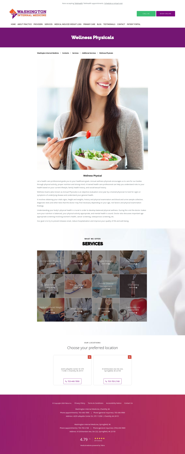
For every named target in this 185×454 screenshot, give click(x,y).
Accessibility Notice (113, 403)
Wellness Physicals (106, 53)
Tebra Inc (68, 403)
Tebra (103, 445)
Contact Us (128, 403)
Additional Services (89, 53)
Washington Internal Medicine (48, 53)
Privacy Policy (80, 403)
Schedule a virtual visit (113, 3)
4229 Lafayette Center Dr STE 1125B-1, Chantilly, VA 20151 (72, 370)
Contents (65, 53)
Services (75, 53)
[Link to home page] (34, 14)
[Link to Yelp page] (89, 357)
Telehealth (79, 3)
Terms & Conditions (95, 403)
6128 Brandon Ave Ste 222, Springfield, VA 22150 (112, 370)
